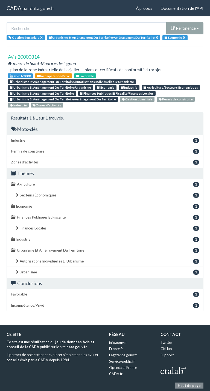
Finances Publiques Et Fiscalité (105, 217)
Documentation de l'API (182, 8)
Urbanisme (107, 272)
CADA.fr (115, 374)
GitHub (166, 349)
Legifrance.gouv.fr (123, 355)
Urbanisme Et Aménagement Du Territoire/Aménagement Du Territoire (63, 99)
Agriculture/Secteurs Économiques (170, 87)
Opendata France (123, 367)
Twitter (166, 342)
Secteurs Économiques (107, 195)
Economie (106, 87)
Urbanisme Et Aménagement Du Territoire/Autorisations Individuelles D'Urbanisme (72, 81)
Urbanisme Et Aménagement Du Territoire (42, 93)
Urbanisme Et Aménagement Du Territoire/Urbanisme (50, 87)
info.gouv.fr (118, 342)
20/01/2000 (20, 76)
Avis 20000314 (23, 57)
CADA (14, 8)
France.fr (116, 349)
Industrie (129, 87)
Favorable (85, 76)
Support (167, 355)
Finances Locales (107, 228)
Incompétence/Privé (53, 76)
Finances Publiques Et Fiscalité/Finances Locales (117, 93)
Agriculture (105, 184)
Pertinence (185, 28)
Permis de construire (176, 99)
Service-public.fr (122, 361)
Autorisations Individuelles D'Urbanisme (107, 261)
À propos (144, 8)
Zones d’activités (47, 105)
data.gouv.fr (42, 8)
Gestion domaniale (137, 99)
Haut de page (189, 385)
